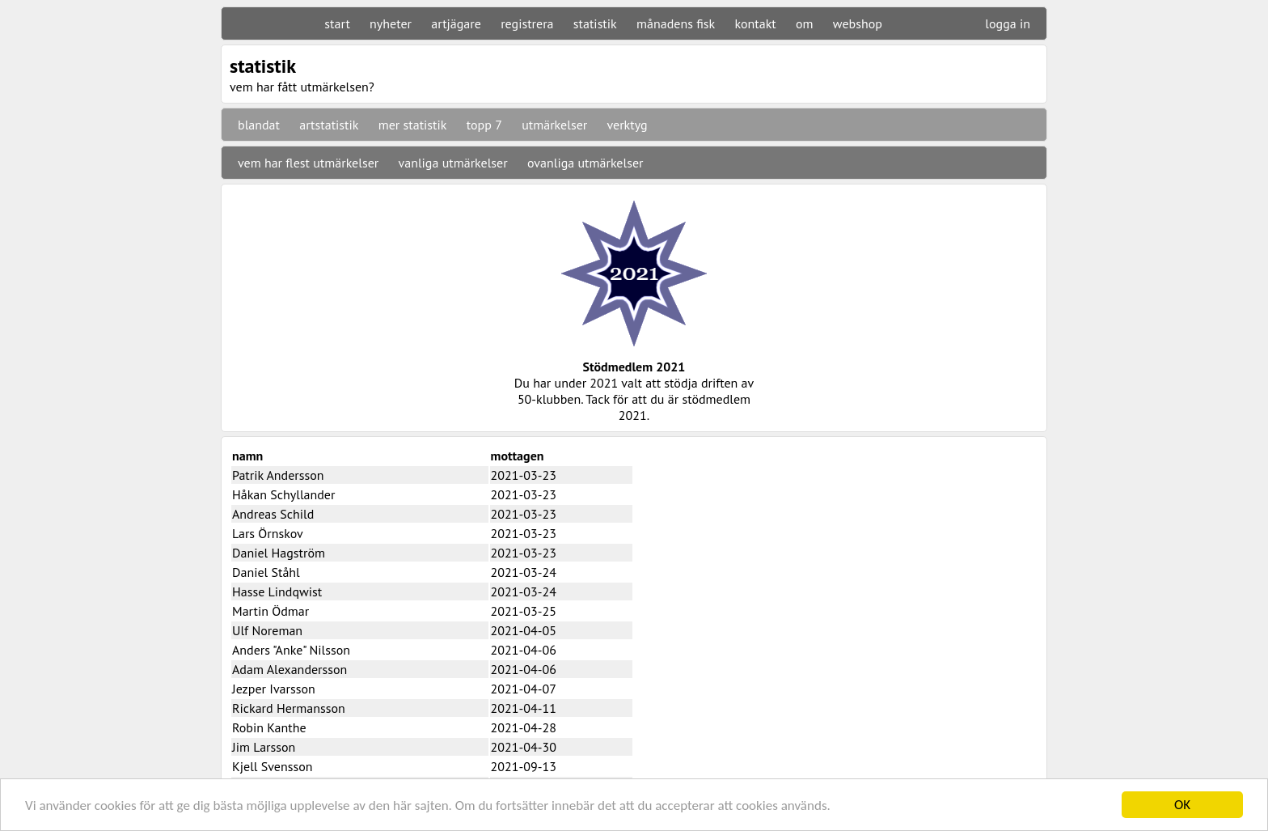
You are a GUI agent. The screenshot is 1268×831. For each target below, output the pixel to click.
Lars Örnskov (267, 533)
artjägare (456, 23)
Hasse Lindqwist (277, 591)
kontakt (755, 23)
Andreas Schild (273, 514)
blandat (259, 125)
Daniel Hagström (278, 553)
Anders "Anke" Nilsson (291, 650)
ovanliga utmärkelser (585, 163)
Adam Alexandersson (289, 669)
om (805, 23)
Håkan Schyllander (283, 494)
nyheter (391, 23)
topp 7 (484, 125)
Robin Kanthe (269, 727)
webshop (857, 23)
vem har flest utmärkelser (308, 163)
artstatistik (328, 125)
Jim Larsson (263, 747)
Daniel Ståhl (266, 572)
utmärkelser (554, 125)
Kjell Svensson (272, 766)
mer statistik (412, 125)
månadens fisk (675, 23)
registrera (527, 23)
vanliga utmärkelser (453, 163)
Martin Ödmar (270, 611)
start (336, 23)
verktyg (627, 125)
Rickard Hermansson (288, 708)
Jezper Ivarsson (273, 688)
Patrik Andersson (278, 475)
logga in (1007, 23)
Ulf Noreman (267, 630)
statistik (595, 23)
